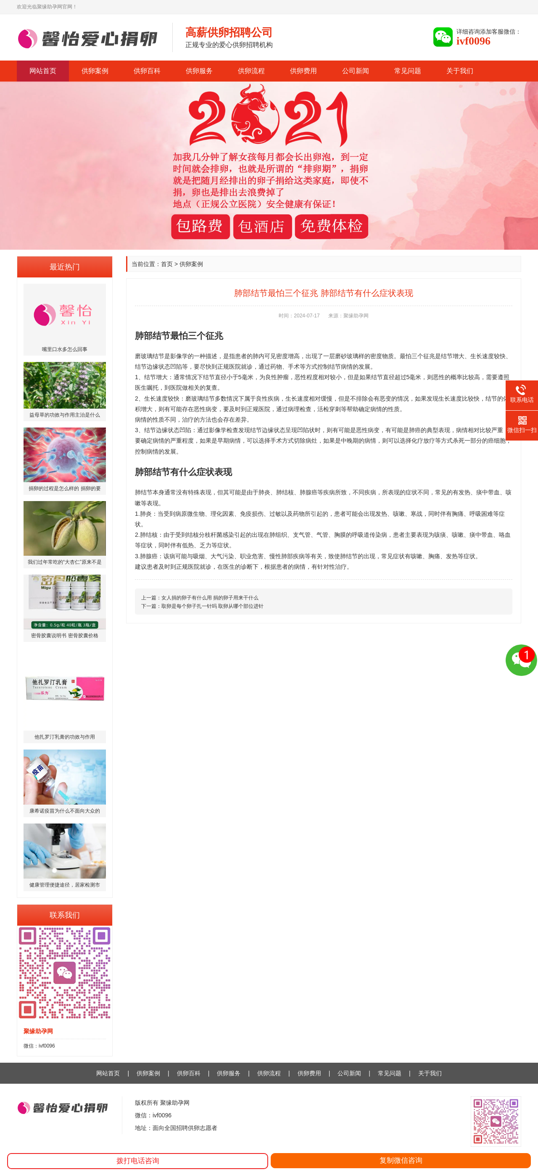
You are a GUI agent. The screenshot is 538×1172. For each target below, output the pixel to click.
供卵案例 (95, 70)
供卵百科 (147, 70)
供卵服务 (199, 70)
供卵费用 (303, 70)
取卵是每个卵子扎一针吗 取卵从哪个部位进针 (212, 606)
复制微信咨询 (401, 1160)
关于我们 (459, 70)
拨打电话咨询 (137, 1161)
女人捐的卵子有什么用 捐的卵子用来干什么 (209, 598)
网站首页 (42, 70)
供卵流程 (251, 70)
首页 (167, 264)
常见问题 (407, 70)
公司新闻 (355, 70)
